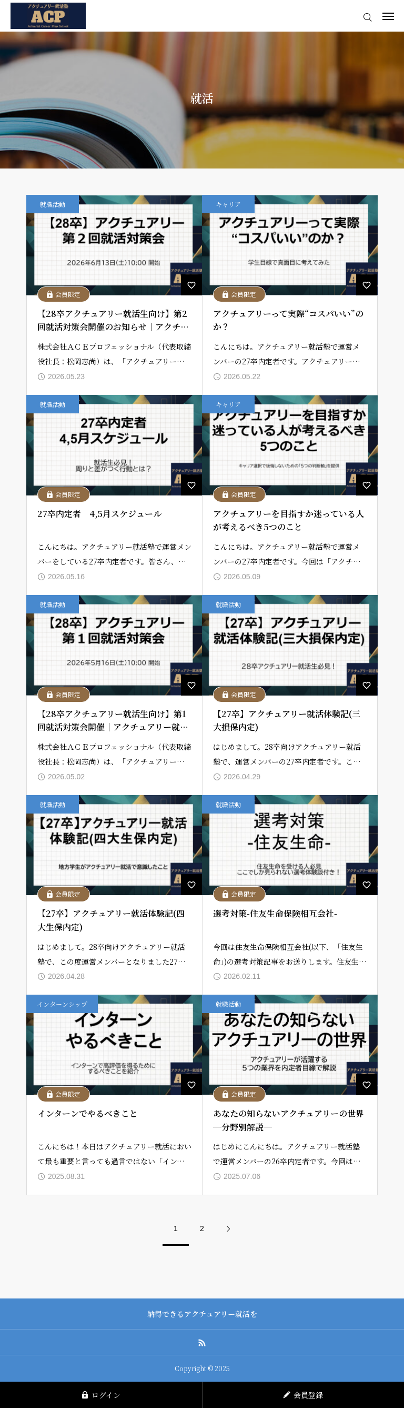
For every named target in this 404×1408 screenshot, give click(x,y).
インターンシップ (62, 1003)
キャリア (228, 204)
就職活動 (52, 204)
